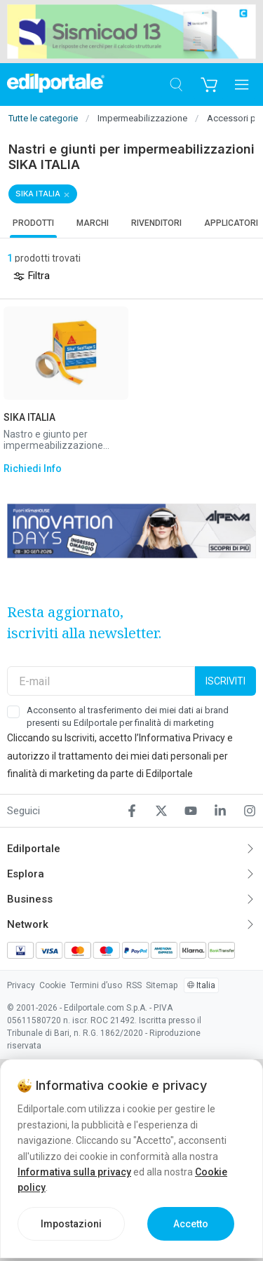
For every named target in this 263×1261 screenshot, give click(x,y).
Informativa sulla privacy (74, 1172)
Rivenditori (156, 223)
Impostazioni (71, 1223)
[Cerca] (175, 84)
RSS (134, 985)
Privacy (21, 985)
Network (27, 924)
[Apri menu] (241, 84)
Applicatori (231, 223)
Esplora (25, 874)
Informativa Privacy (182, 737)
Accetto (190, 1223)
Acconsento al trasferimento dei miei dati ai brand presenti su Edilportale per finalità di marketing (128, 716)
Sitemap (161, 985)
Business (30, 899)
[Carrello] (208, 84)
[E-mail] (101, 681)
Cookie (52, 985)
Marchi (92, 223)
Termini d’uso (96, 985)
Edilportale (33, 848)
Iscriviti (225, 681)
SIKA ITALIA (37, 193)
